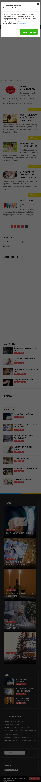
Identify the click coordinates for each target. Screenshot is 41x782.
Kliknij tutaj (22, 23)
